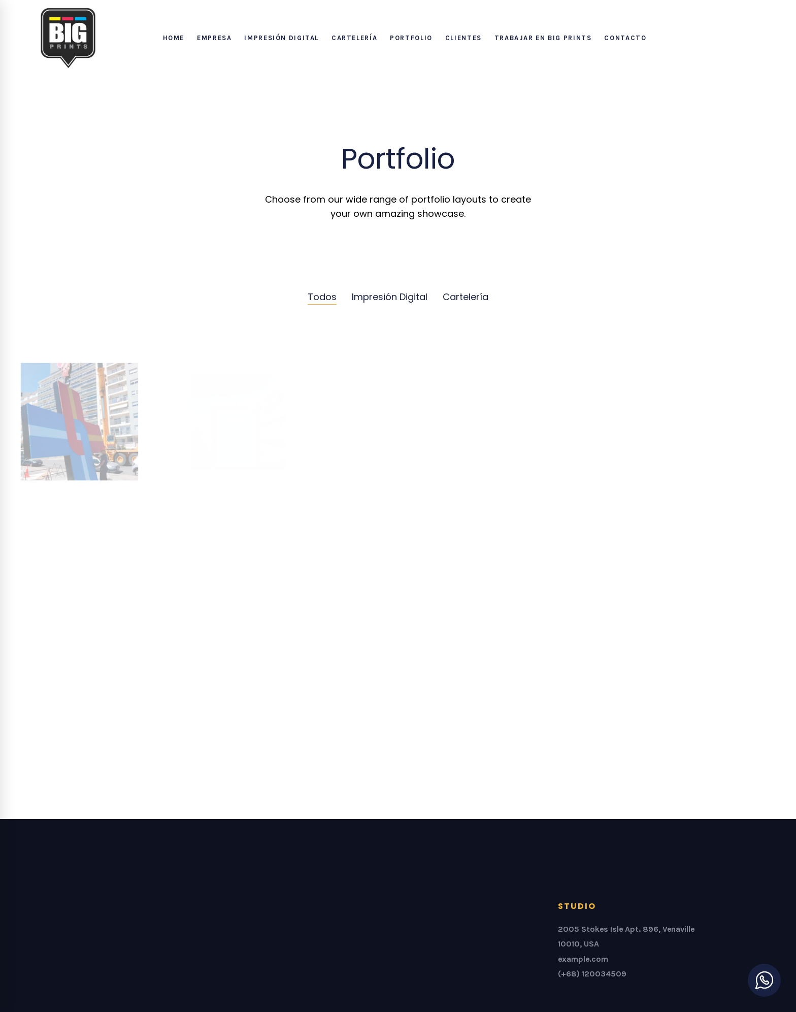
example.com (583, 959)
